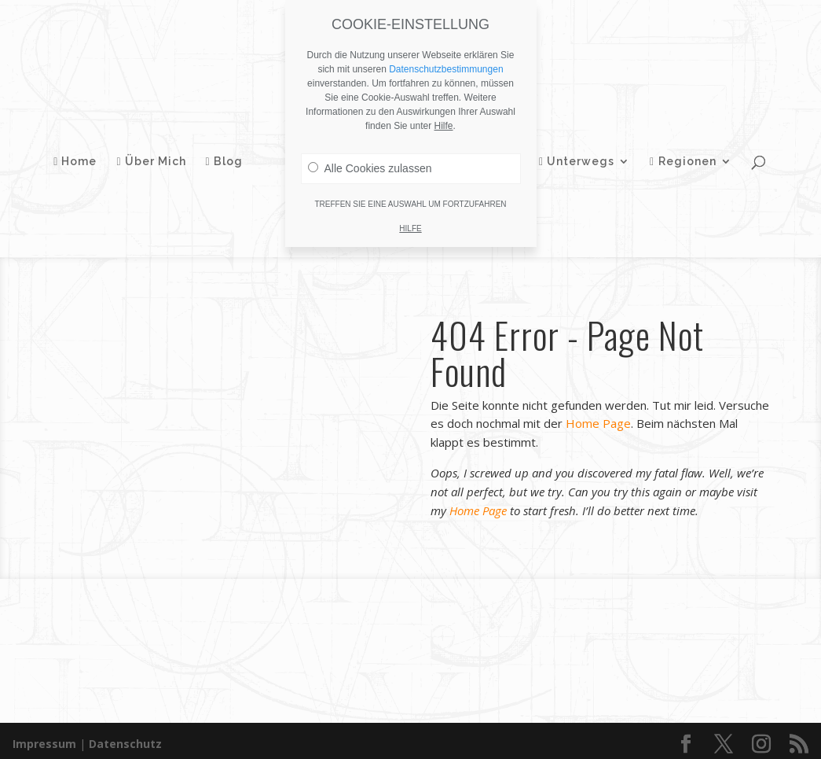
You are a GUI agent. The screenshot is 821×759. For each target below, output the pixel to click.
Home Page (598, 429)
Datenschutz (125, 737)
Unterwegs (568, 154)
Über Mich (159, 154)
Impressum (44, 737)
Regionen (674, 154)
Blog (233, 154)
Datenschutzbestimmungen (446, 69)
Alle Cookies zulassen (370, 168)
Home (83, 154)
